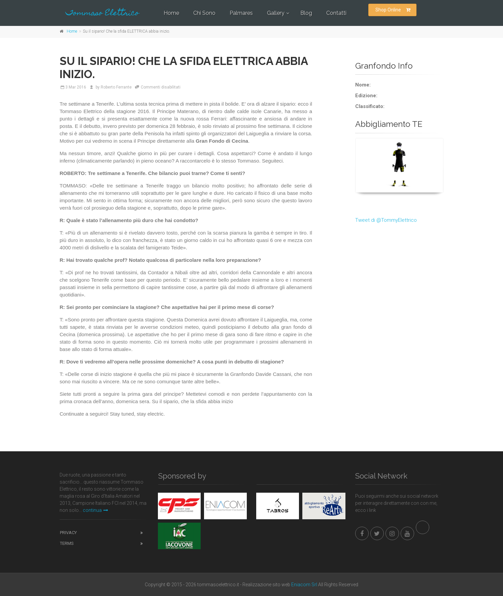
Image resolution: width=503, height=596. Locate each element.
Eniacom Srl (304, 584)
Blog (306, 13)
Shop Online (392, 9)
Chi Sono (204, 13)
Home (171, 13)
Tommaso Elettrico (102, 13)
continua (95, 510)
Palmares (241, 13)
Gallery (275, 13)
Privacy (68, 532)
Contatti (336, 13)
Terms (67, 543)
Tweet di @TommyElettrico (386, 220)
